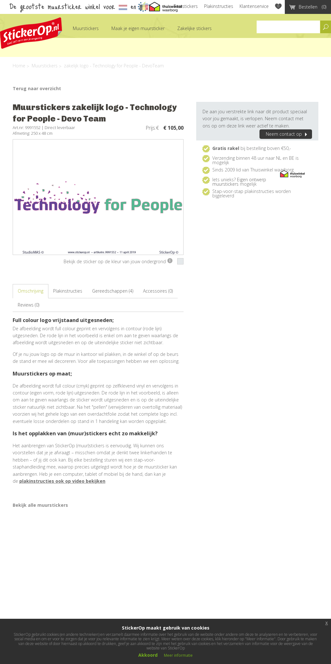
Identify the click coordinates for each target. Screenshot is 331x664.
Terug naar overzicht (37, 88)
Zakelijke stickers (194, 28)
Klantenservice (254, 6)
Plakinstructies (218, 6)
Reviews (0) (28, 305)
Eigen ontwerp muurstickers (239, 182)
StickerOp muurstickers (31, 33)
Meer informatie (178, 655)
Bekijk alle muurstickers (40, 505)
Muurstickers (86, 28)
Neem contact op (287, 134)
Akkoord (148, 655)
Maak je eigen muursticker (138, 28)
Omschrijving (30, 291)
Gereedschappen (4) (112, 291)
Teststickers (186, 6)
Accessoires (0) (158, 291)
